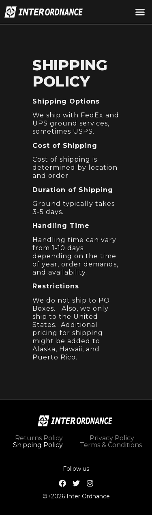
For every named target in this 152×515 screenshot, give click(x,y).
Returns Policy (39, 438)
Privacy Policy (112, 438)
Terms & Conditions (111, 444)
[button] (140, 12)
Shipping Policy (38, 444)
